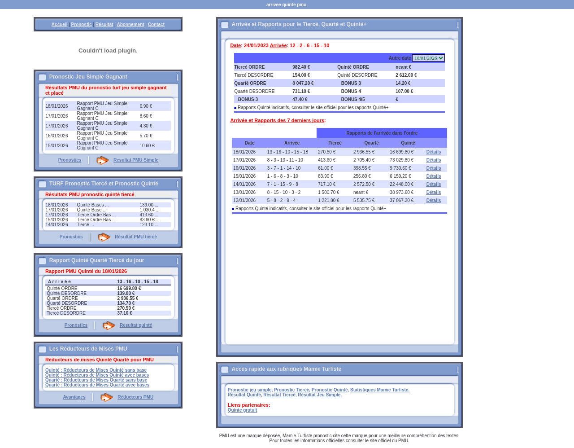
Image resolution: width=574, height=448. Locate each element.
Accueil (60, 24)
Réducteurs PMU (135, 397)
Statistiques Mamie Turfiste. (379, 389)
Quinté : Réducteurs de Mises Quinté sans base (96, 370)
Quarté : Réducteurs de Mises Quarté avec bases (97, 384)
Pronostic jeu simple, (250, 389)
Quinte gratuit (242, 410)
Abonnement (130, 24)
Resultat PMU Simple (135, 160)
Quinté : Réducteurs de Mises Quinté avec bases (97, 375)
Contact (156, 24)
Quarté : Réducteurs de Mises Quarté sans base (96, 380)
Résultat (104, 24)
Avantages (74, 397)
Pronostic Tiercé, (292, 389)
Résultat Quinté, (245, 394)
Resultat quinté (136, 325)
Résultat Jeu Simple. (320, 394)
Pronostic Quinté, (330, 389)
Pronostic (81, 24)
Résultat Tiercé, (279, 394)
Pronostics (70, 160)
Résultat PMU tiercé (136, 236)
